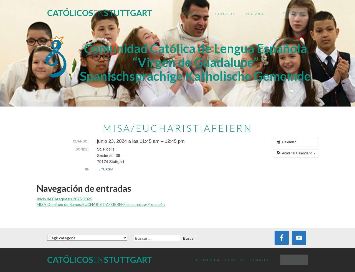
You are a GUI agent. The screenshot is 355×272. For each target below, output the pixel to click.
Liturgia (106, 169)
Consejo (224, 14)
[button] (295, 153)
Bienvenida (190, 14)
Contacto (294, 13)
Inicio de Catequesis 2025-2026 (64, 198)
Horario (255, 14)
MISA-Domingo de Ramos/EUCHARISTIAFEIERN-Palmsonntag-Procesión (101, 204)
